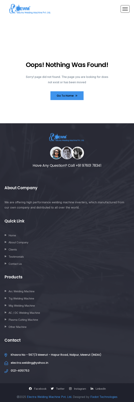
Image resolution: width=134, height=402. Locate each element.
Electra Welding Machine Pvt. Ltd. (49, 397)
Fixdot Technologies (103, 397)
